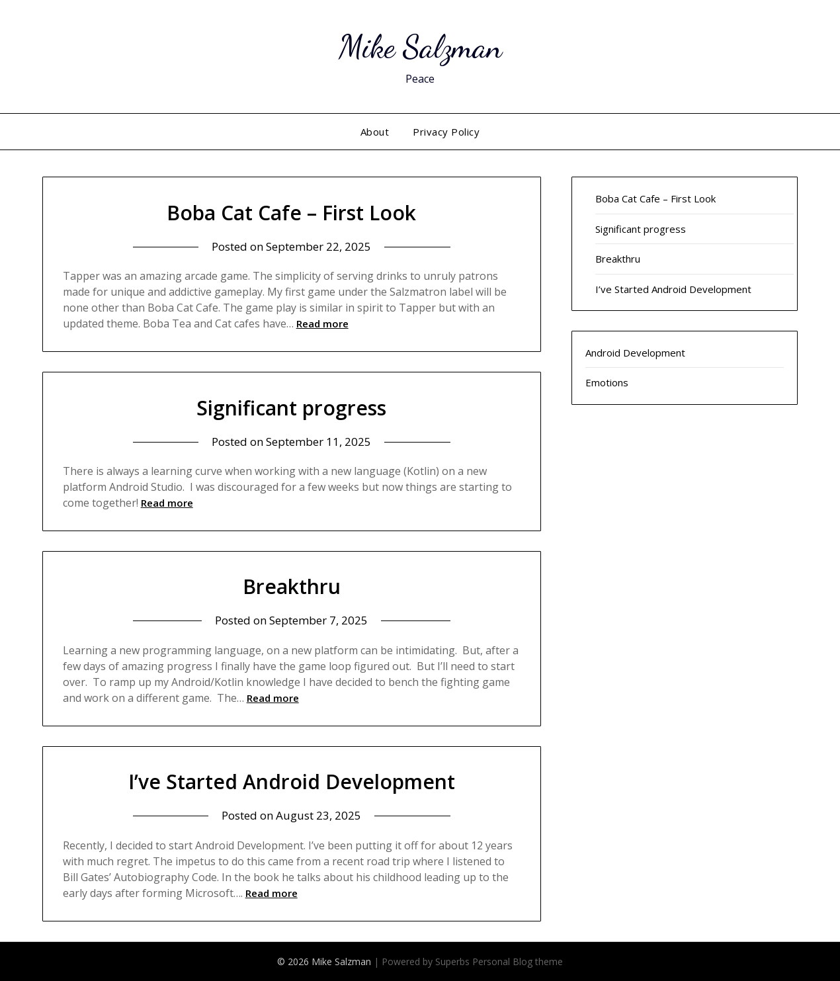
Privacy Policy (446, 131)
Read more (322, 323)
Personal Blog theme (517, 961)
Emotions (606, 382)
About (375, 131)
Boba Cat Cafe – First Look (291, 212)
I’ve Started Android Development (291, 781)
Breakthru (292, 586)
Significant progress (291, 407)
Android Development (635, 352)
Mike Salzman (420, 46)
